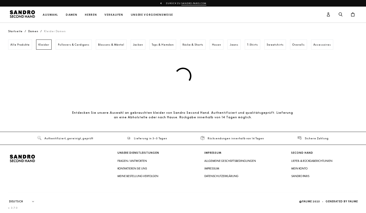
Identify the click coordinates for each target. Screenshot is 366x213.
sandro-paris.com (193, 3)
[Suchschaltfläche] (341, 15)
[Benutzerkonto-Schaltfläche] (328, 15)
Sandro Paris (300, 176)
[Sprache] (24, 201)
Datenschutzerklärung (221, 176)
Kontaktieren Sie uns (132, 168)
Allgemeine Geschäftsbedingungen (230, 160)
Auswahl (50, 14)
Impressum (211, 168)
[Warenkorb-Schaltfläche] (353, 15)
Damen (71, 14)
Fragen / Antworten (132, 160)
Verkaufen (113, 14)
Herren (91, 14)
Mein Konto (299, 168)
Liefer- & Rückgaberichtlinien (311, 160)
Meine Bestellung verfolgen (137, 176)
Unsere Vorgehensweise (152, 14)
